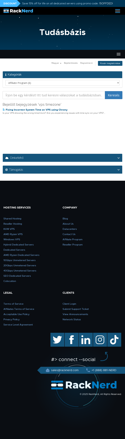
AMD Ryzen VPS (13, 234)
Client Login (69, 303)
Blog (65, 218)
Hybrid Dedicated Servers (18, 244)
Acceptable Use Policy (16, 314)
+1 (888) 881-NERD (103, 370)
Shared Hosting (12, 218)
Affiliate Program (73, 239)
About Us (68, 223)
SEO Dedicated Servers (17, 275)
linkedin (84, 334)
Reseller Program (73, 244)
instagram (99, 334)
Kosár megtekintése (110, 63)
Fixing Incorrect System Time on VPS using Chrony (35, 109)
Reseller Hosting (12, 223)
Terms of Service (13, 303)
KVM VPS (9, 229)
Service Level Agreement (18, 324)
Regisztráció (86, 63)
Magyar (56, 63)
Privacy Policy (11, 319)
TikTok (111, 334)
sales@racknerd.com (64, 370)
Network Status (72, 319)
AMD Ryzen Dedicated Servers (21, 255)
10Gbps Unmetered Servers (19, 260)
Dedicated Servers (14, 249)
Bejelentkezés (71, 63)
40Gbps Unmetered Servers (19, 270)
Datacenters (70, 229)
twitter (54, 334)
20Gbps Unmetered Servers (19, 265)
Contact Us (69, 234)
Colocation (9, 281)
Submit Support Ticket (76, 309)
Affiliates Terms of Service (18, 309)
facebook (71, 334)
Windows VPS (11, 239)
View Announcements (75, 314)
